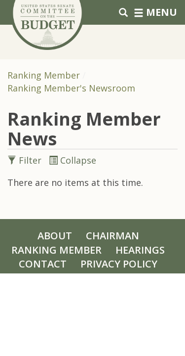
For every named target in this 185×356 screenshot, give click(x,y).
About (54, 235)
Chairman (112, 235)
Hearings (140, 250)
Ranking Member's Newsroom (71, 88)
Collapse (72, 160)
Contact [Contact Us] (43, 263)
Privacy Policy (118, 263)
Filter (25, 160)
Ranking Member (43, 75)
